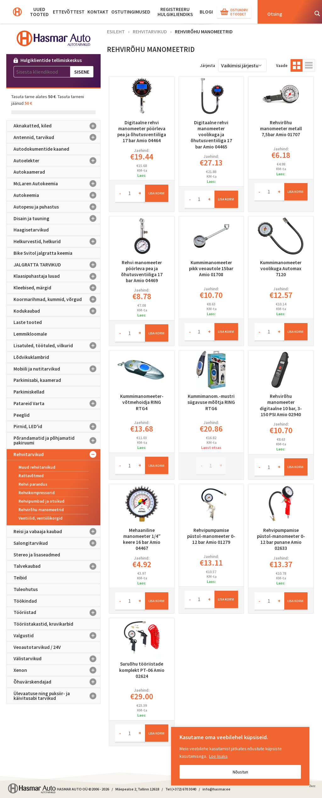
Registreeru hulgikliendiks (175, 12)
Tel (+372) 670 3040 (180, 789)
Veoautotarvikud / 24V (37, 647)
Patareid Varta (57, 403)
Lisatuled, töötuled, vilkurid (57, 345)
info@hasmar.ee (216, 789)
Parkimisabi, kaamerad (37, 380)
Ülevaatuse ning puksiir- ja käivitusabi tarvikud (57, 696)
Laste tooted (28, 322)
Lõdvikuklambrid (31, 357)
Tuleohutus (26, 589)
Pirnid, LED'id (57, 426)
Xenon (57, 670)
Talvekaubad (57, 566)
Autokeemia (57, 195)
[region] (240, 756)
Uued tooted (39, 12)
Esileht (116, 31)
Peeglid (22, 415)
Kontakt (97, 11)
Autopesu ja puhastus (57, 207)
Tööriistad (57, 612)
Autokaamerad (29, 172)
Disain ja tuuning (57, 218)
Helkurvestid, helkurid (57, 241)
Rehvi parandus (33, 484)
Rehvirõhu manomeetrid (41, 509)
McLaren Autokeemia (57, 183)
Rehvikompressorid (37, 492)
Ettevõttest (69, 11)
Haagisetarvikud (31, 230)
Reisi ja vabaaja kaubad (57, 531)
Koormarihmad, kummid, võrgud (57, 299)
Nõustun (240, 772)
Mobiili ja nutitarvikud (57, 368)
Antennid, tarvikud (57, 137)
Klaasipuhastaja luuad (57, 276)
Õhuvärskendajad (57, 682)
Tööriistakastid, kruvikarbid (43, 624)
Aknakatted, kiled (57, 125)
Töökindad (25, 601)
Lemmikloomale (30, 334)
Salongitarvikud (57, 543)
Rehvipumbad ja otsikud (41, 501)
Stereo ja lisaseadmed (37, 555)
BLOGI (206, 11)
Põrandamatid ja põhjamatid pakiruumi (57, 440)
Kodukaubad (57, 310)
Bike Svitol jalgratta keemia (43, 253)
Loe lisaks (218, 756)
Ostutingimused (130, 11)
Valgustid (57, 635)
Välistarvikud (57, 658)
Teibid (20, 578)
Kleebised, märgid (57, 287)
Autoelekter (57, 160)
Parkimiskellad (29, 392)
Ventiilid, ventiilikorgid (41, 518)
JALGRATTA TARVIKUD (57, 264)
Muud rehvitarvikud (37, 467)
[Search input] (286, 13)
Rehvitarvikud (57, 454)
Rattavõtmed (31, 475)
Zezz (312, 787)
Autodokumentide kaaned (41, 149)
